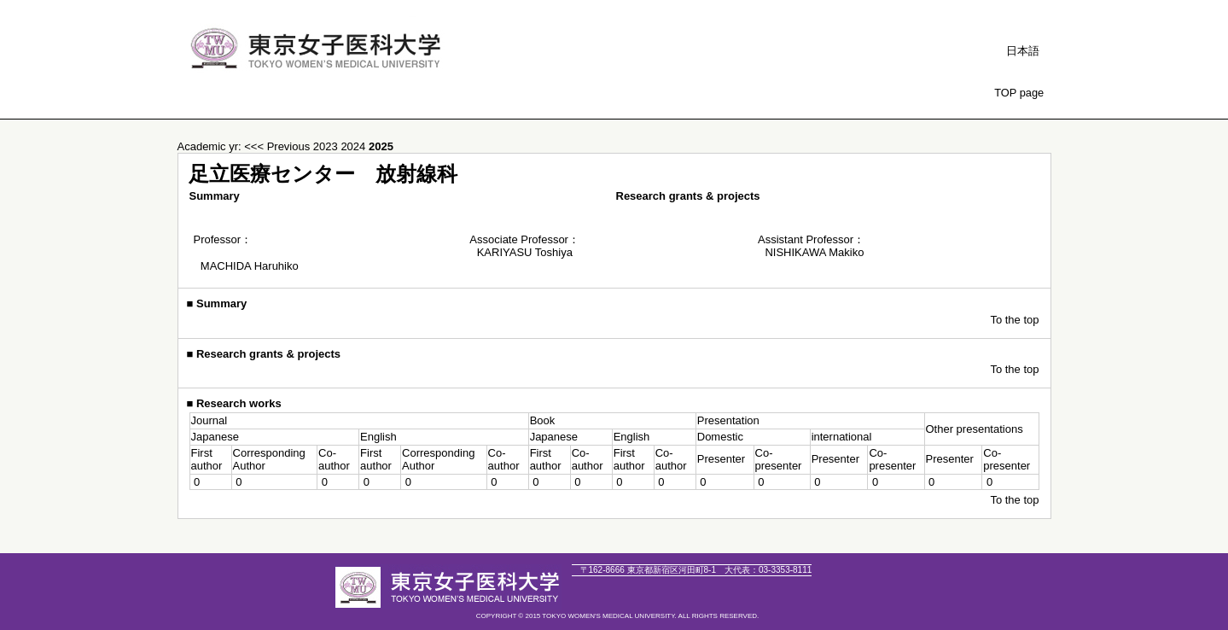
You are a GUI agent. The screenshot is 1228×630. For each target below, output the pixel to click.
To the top (1014, 319)
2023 (327, 146)
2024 (354, 146)
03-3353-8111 (768, 570)
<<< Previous (277, 146)
